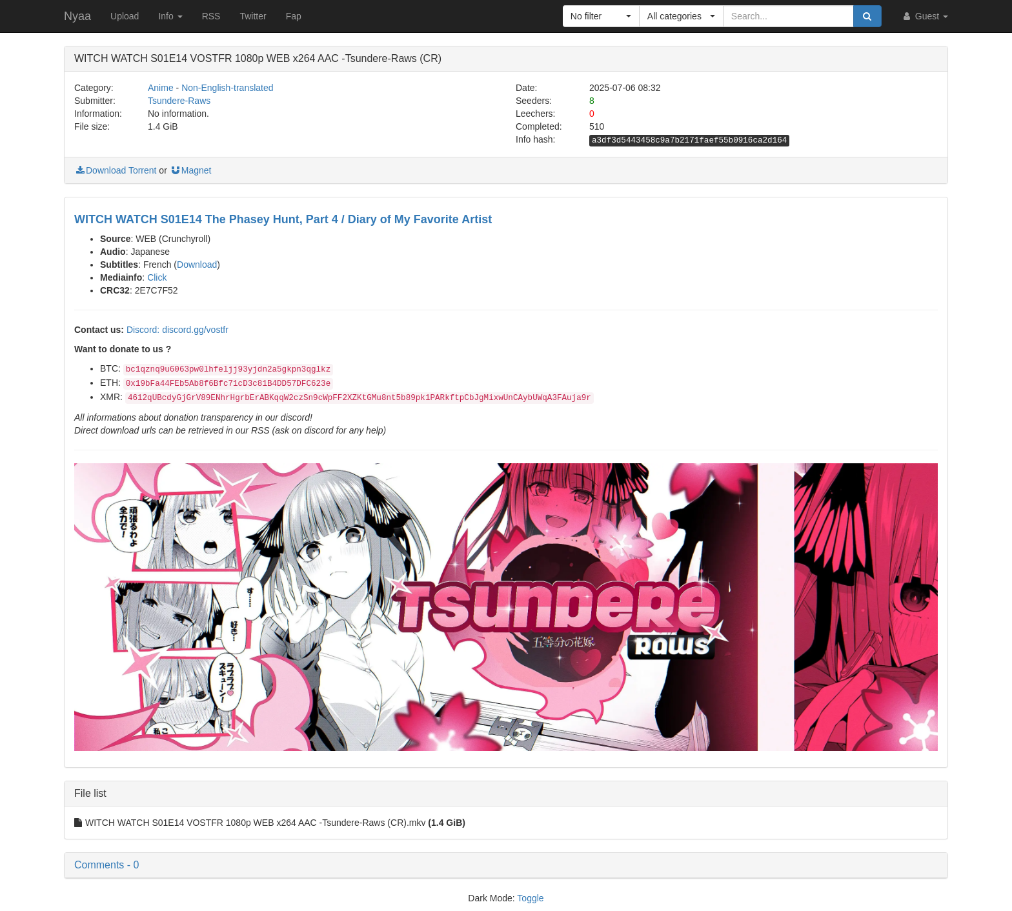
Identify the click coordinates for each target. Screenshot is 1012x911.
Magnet (191, 170)
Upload (124, 16)
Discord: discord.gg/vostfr (177, 330)
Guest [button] (924, 16)
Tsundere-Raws (179, 100)
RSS (211, 16)
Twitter (252, 16)
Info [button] (170, 16)
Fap (293, 16)
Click (157, 277)
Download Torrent (115, 170)
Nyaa (77, 16)
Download (197, 264)
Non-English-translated (227, 88)
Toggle (530, 898)
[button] (601, 16)
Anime (161, 88)
